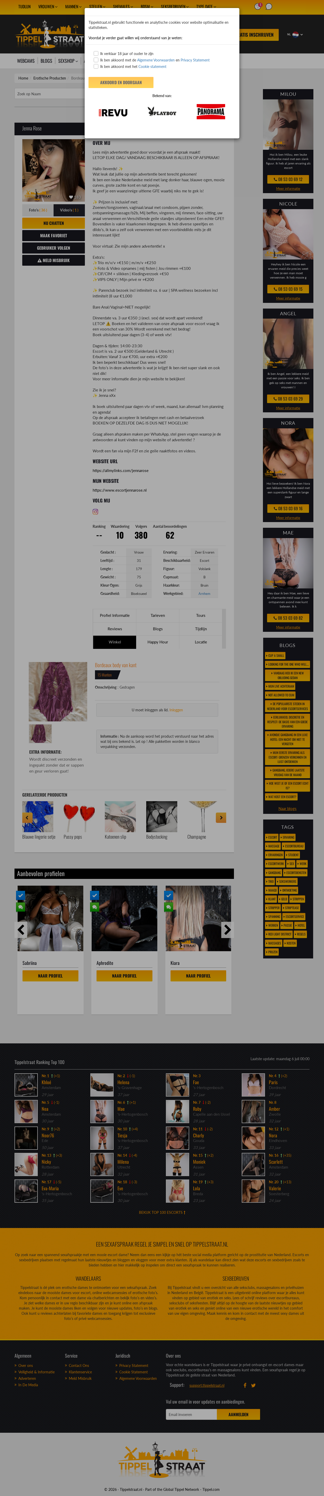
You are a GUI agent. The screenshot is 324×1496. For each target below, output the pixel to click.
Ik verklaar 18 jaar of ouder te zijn (123, 53)
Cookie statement (151, 66)
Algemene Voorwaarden (156, 60)
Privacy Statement (195, 60)
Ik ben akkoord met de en (152, 60)
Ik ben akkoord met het (130, 66)
